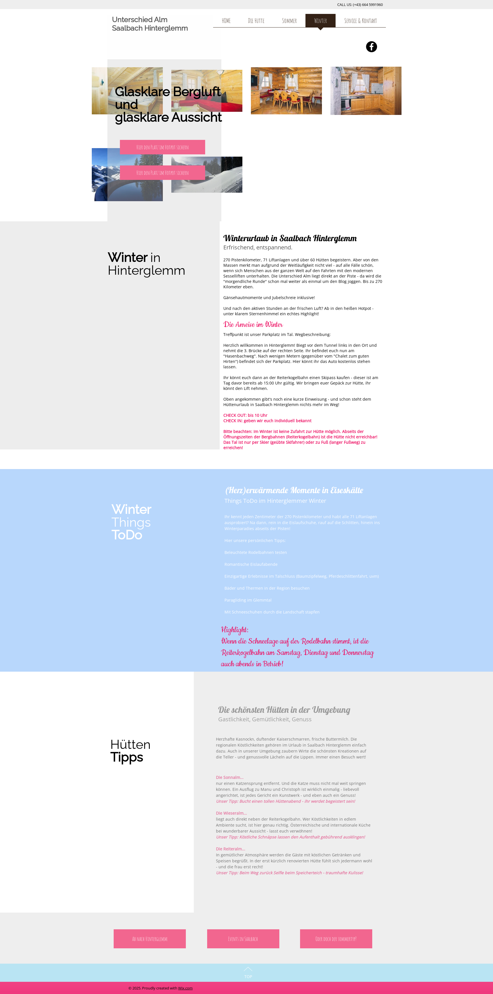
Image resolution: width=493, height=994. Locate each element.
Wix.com (185, 988)
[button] (162, 147)
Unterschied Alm (139, 19)
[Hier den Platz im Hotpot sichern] (162, 172)
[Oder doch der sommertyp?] (336, 938)
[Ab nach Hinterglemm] (150, 938)
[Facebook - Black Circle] (371, 46)
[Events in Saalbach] (243, 938)
